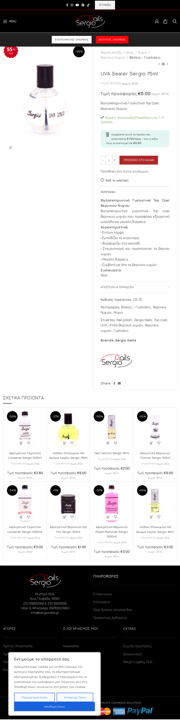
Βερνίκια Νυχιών (113, 57)
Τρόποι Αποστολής (18, 651)
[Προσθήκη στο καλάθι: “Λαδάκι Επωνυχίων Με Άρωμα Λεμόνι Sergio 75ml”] (64, 443)
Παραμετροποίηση (34, 697)
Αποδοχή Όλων (54, 706)
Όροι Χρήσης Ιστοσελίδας (112, 614)
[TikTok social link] (88, 5)
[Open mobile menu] (9, 21)
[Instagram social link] (71, 5)
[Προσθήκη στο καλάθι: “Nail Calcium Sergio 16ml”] (108, 443)
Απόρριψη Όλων (75, 697)
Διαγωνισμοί (132, 658)
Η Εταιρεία (101, 606)
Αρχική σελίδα (112, 52)
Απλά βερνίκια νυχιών (126, 325)
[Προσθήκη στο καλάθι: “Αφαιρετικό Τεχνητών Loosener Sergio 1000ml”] (21, 521)
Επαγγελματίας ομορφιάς (72, 39)
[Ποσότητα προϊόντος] (109, 160)
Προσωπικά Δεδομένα (110, 622)
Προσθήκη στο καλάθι (139, 160)
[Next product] (167, 64)
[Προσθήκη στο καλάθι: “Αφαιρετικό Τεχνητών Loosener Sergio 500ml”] (21, 443)
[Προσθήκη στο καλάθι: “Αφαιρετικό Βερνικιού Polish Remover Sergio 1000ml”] (108, 521)
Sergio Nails (143, 320)
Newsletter (71, 651)
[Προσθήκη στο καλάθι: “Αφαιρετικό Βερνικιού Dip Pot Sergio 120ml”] (64, 521)
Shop (130, 52)
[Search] (175, 21)
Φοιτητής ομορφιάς (112, 39)
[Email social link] (119, 383)
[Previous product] (159, 64)
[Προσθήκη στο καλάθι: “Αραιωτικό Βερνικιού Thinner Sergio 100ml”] (151, 443)
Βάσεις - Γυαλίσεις (145, 57)
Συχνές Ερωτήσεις (137, 651)
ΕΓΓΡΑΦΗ (105, 5)
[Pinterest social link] (83, 5)
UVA (104, 325)
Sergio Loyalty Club (138, 666)
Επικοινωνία (102, 599)
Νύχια (143, 52)
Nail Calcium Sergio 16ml (111, 453)
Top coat (160, 320)
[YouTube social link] (77, 5)
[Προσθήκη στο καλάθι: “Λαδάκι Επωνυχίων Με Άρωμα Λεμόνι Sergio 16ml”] (151, 521)
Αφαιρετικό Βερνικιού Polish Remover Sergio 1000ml (111, 536)
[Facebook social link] (67, 5)
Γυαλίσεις (121, 330)
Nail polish (124, 320)
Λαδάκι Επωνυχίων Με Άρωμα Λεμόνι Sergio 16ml (155, 536)
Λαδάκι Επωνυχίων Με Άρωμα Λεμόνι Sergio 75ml (68, 457)
